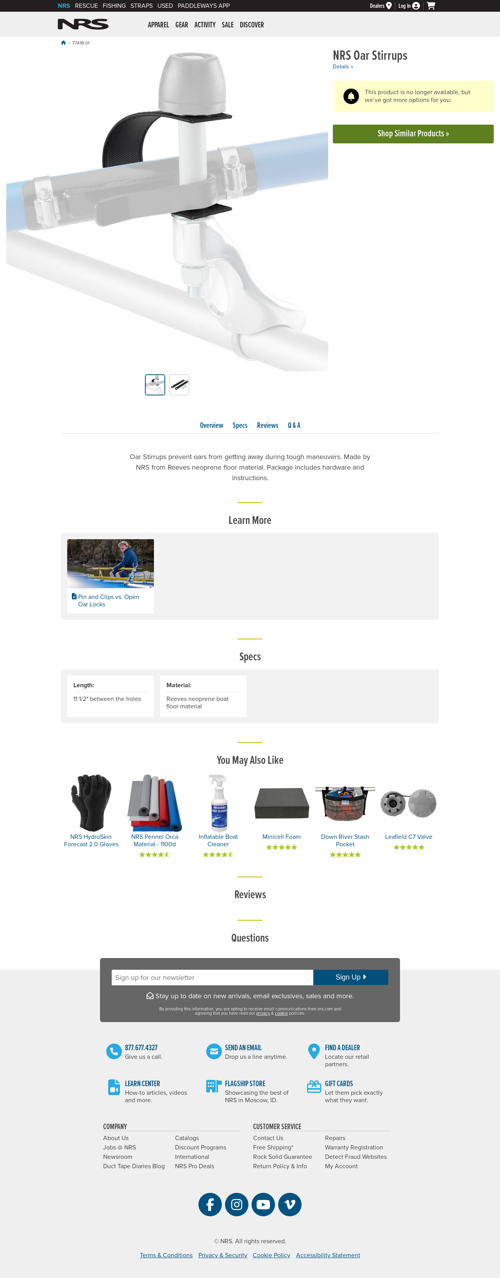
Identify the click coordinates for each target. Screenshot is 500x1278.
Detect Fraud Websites (356, 1157)
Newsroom (117, 1157)
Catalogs (187, 1138)
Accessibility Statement (328, 1255)
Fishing (114, 6)
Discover (252, 25)
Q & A (294, 426)
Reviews (268, 426)
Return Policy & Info (280, 1166)
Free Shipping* (273, 1147)
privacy (263, 1013)
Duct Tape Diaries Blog (134, 1166)
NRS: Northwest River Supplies (83, 24)
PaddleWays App (204, 6)
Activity (205, 25)
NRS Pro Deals (194, 1166)
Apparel (158, 25)
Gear (181, 25)
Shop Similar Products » (413, 134)
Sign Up (351, 977)
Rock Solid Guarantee (282, 1157)
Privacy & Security (222, 1255)
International (192, 1157)
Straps (141, 6)
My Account (341, 1166)
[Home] (63, 42)
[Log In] (412, 6)
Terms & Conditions (166, 1255)
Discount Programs (200, 1147)
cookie (281, 1013)
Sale (228, 25)
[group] (167, 211)
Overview (211, 426)
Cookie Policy (271, 1255)
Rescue (86, 6)
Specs (240, 426)
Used (165, 6)
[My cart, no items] (434, 6)
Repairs (335, 1138)
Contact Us (268, 1138)
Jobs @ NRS (119, 1147)
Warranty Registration (354, 1147)
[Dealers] (384, 6)
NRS (64, 6)
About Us (116, 1138)
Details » (343, 66)
